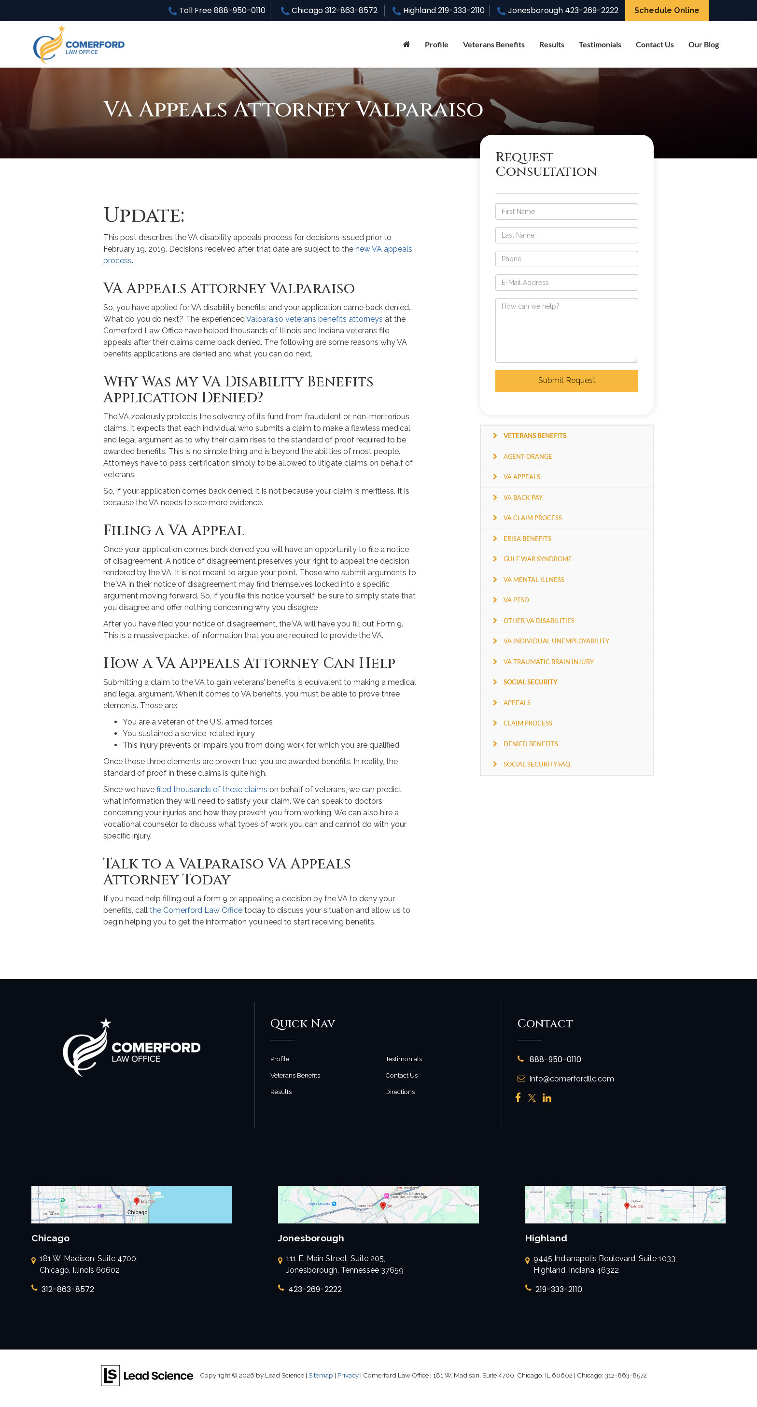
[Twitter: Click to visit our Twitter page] (532, 1098)
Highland (439, 10)
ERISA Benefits (527, 538)
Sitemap (320, 1375)
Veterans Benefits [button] (494, 44)
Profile (437, 44)
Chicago (329, 10)
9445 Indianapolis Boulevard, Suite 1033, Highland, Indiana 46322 (601, 1265)
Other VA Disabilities (539, 621)
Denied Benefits (531, 744)
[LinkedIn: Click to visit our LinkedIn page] (547, 1098)
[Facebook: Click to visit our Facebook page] (518, 1098)
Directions (400, 1091)
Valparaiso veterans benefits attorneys (314, 319)
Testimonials (600, 44)
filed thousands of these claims (211, 789)
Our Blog (703, 44)
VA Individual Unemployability (556, 641)
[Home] (407, 44)
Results (551, 44)
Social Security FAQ (537, 764)
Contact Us (655, 44)
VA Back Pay (523, 497)
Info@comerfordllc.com (566, 1078)
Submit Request (567, 380)
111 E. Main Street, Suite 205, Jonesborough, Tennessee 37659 (341, 1265)
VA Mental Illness (534, 579)
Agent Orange (528, 456)
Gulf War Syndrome (538, 559)
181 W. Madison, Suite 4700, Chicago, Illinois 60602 (84, 1265)
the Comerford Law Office (196, 910)
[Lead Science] (147, 1374)
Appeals (517, 703)
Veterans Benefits (295, 1075)
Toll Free (217, 10)
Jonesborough (557, 10)
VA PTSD (516, 600)
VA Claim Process (533, 518)
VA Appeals (522, 477)
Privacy (348, 1375)
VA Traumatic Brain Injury (549, 662)
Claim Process (528, 723)
